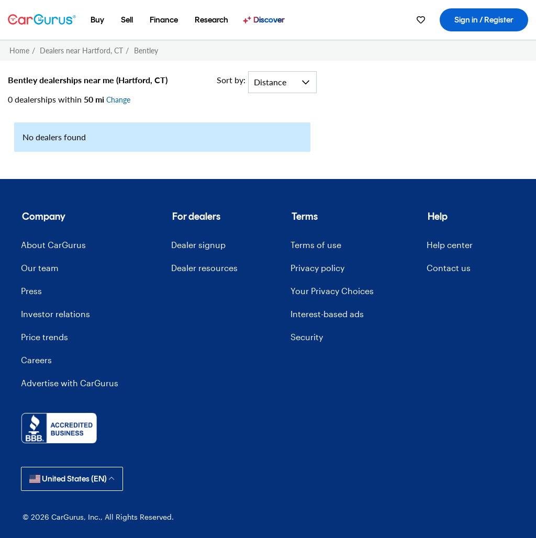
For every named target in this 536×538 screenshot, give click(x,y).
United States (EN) (72, 479)
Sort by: (231, 80)
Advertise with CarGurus (69, 383)
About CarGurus (53, 245)
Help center (450, 245)
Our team (40, 268)
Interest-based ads (327, 314)
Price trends (44, 337)
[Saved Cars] (420, 20)
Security (307, 337)
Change (118, 99)
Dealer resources (204, 268)
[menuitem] (97, 20)
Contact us (449, 268)
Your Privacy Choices (332, 291)
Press (31, 291)
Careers (36, 360)
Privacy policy (317, 268)
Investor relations (55, 314)
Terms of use (316, 245)
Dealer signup (198, 245)
